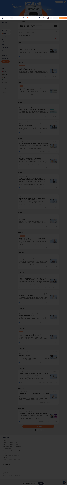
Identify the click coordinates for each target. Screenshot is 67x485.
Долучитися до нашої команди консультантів (12, 446)
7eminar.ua (56, 476)
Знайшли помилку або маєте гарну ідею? (11, 450)
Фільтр (53, 38)
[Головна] (19, 21)
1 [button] (35, 429)
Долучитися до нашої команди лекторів (11, 442)
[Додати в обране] (56, 57)
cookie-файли (33, 483)
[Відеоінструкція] (55, 26)
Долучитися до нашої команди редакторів (11, 444)
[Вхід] (55, 18)
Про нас (4, 93)
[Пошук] (11, 18)
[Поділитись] (54, 57)
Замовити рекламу (59, 1)
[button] (43, 430)
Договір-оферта (6, 472)
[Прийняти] (41, 483)
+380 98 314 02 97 (7, 457)
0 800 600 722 (11, 455)
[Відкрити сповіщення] (51, 18)
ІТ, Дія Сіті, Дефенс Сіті (23, 45)
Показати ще (38, 426)
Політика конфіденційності (8, 473)
